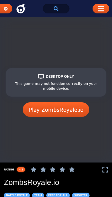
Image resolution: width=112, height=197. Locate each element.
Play (56, 109)
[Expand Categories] (6, 8)
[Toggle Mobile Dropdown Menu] (101, 8)
